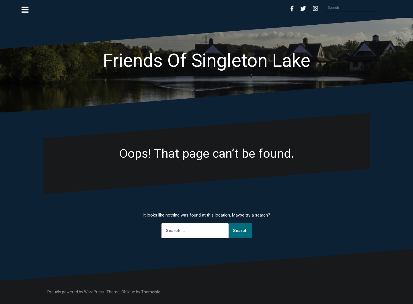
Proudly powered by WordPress (75, 292)
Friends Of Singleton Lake (206, 60)
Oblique (128, 292)
